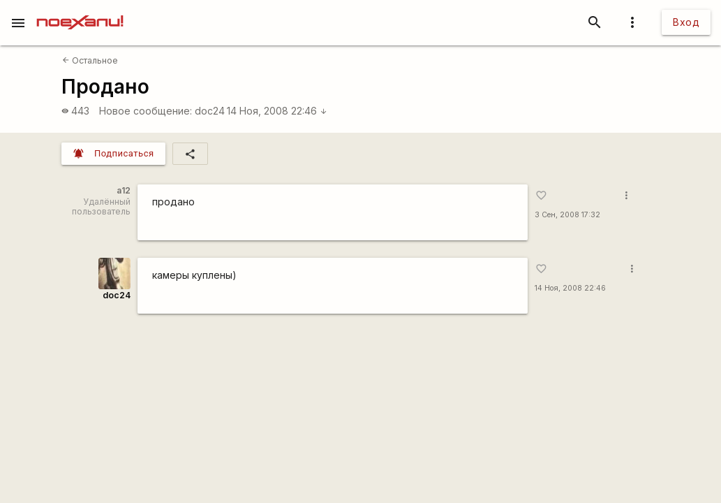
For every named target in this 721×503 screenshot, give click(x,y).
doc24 (210, 111)
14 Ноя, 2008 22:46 (277, 111)
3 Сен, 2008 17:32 (567, 214)
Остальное (90, 60)
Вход (686, 22)
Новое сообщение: (145, 111)
